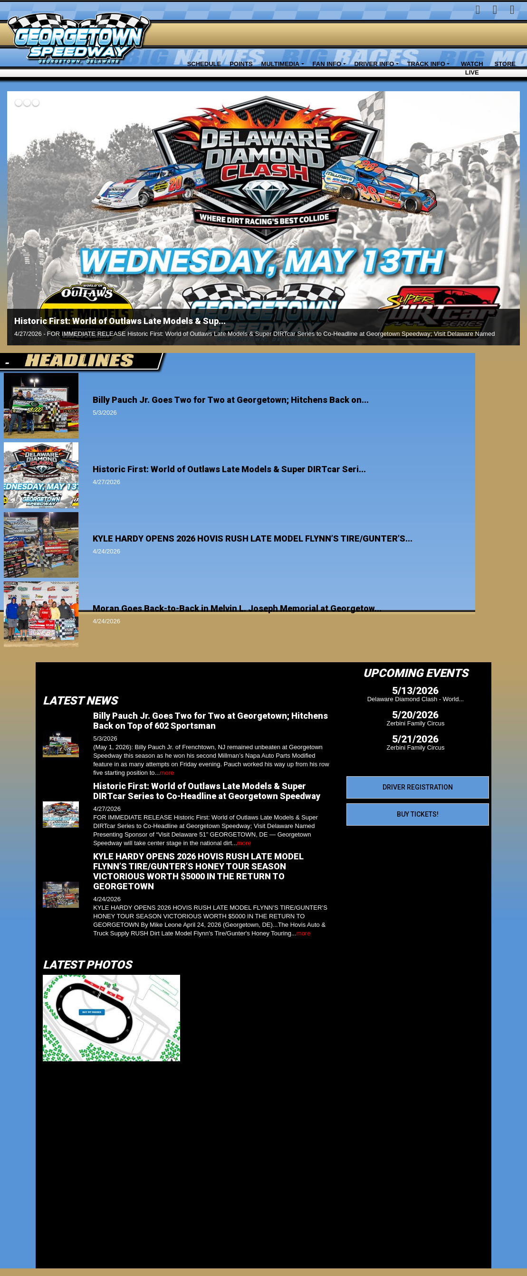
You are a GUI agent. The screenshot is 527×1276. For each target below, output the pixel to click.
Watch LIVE (472, 68)
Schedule (204, 63)
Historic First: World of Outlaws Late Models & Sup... (120, 321)
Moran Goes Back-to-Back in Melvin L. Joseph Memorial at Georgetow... (237, 608)
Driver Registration (418, 787)
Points (241, 63)
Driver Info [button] (374, 63)
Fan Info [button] (327, 63)
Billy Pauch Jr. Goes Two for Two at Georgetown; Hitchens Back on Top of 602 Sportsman (210, 721)
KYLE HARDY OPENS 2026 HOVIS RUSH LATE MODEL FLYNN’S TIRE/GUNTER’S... (252, 538)
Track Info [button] (426, 63)
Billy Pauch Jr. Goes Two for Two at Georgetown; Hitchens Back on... (231, 400)
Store (505, 63)
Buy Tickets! (418, 814)
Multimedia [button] (280, 63)
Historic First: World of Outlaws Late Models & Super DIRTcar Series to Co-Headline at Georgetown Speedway (206, 791)
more (167, 772)
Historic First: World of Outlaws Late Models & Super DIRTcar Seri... (229, 469)
